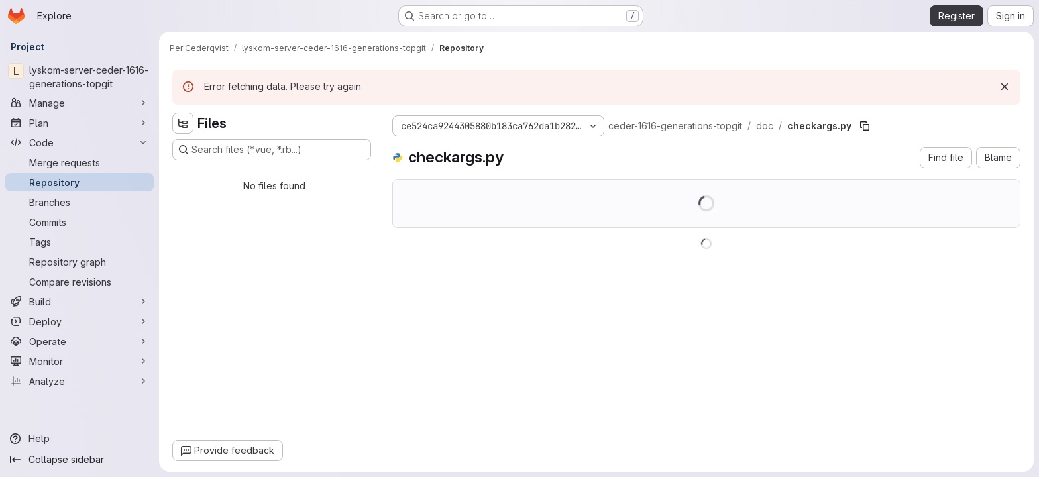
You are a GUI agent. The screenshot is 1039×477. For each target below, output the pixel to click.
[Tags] (79, 242)
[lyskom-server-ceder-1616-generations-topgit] (79, 77)
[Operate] (79, 341)
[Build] (79, 301)
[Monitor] (79, 361)
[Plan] (79, 122)
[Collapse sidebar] (79, 459)
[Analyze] (79, 381)
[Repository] (79, 182)
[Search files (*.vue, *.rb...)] (271, 149)
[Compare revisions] (79, 281)
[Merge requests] (79, 162)
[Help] (79, 438)
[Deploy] (79, 321)
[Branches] (79, 202)
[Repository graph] (79, 261)
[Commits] (79, 222)
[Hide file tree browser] (182, 123)
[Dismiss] (1004, 87)
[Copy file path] (864, 125)
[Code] (79, 142)
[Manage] (79, 102)
